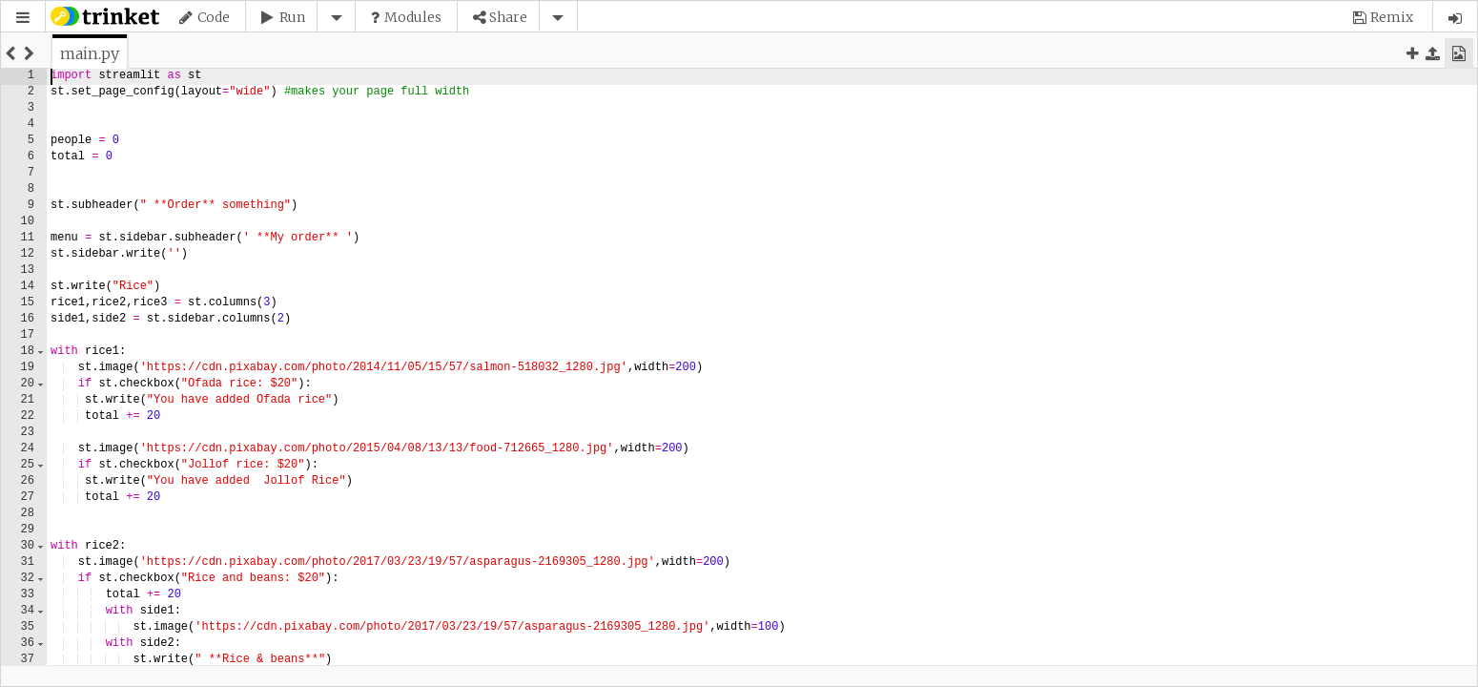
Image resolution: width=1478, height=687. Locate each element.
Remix (1391, 17)
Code (213, 17)
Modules (412, 17)
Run (292, 17)
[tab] (89, 53)
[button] (23, 17)
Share (508, 17)
